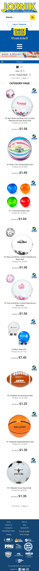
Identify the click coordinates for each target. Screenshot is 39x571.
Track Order (19, 38)
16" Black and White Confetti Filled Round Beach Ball (20, 258)
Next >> (26, 78)
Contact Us (8, 525)
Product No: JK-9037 (19, 444)
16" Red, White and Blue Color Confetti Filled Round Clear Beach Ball (20, 119)
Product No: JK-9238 (19, 308)
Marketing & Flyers (8, 531)
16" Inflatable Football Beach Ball (20, 395)
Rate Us (24, 522)
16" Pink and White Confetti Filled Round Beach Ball (19, 304)
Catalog (8, 534)
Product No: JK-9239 (19, 123)
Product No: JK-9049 (19, 167)
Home (8, 522)
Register (23, 24)
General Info (24, 528)
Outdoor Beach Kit (19, 349)
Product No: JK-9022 (19, 213)
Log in (15, 24)
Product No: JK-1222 (19, 351)
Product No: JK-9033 (19, 490)
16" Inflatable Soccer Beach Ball (19, 488)
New (24, 525)
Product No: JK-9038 (19, 398)
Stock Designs (24, 534)
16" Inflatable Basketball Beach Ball (19, 442)
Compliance (8, 528)
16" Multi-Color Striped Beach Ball (20, 164)
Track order (24, 531)
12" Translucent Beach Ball (19, 211)
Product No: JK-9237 (19, 261)
